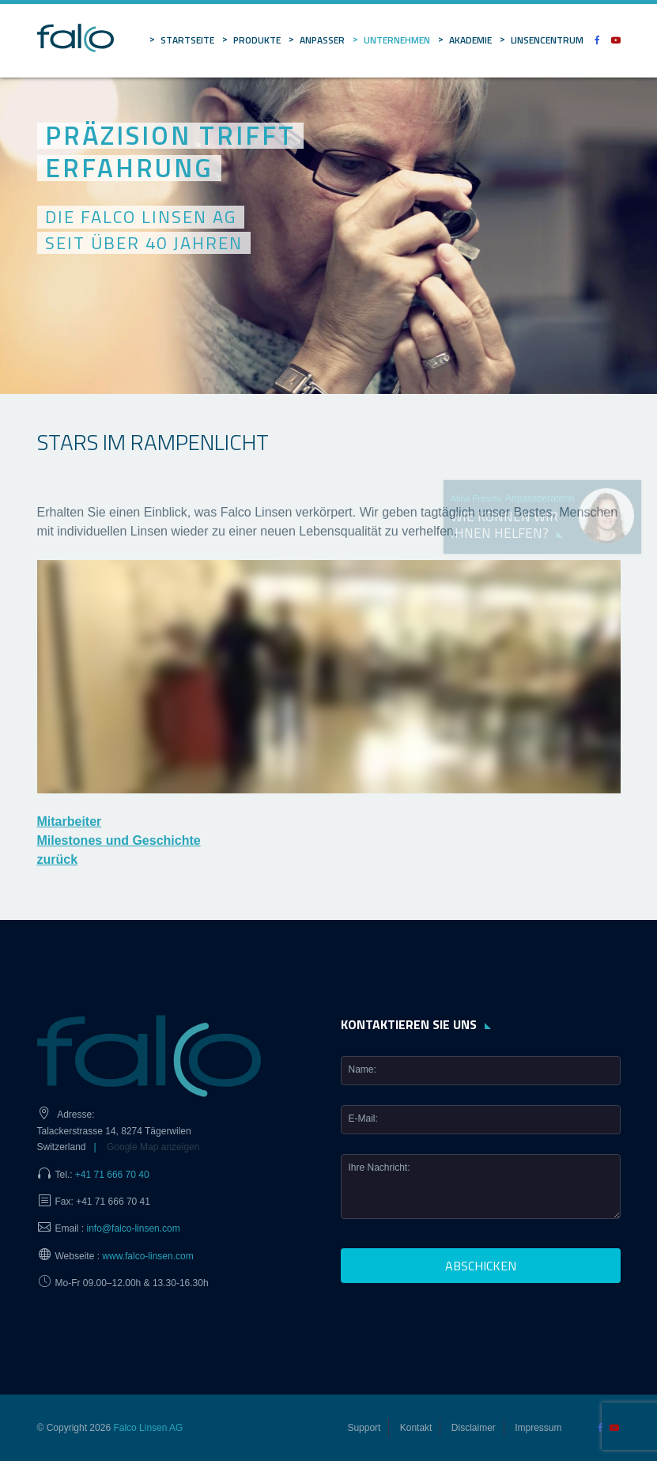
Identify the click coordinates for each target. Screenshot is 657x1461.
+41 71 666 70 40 (112, 1174)
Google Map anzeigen (153, 1147)
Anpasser (322, 39)
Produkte (257, 39)
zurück (57, 859)
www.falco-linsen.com (147, 1256)
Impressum (538, 1427)
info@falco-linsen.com (133, 1228)
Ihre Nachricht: (379, 1167)
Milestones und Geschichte (119, 840)
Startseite (187, 39)
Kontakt (416, 1427)
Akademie (470, 39)
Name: (362, 1069)
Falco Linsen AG (148, 1427)
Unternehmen (397, 39)
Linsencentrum (547, 39)
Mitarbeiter (69, 821)
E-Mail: (363, 1118)
